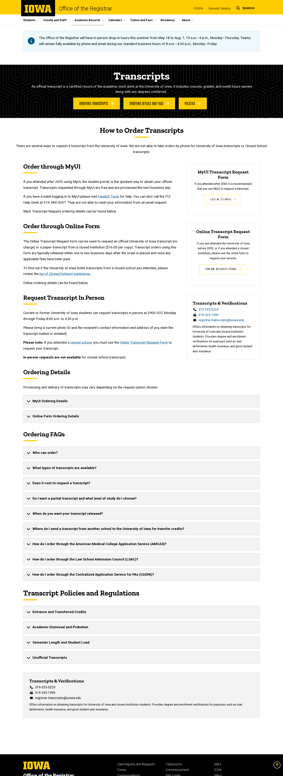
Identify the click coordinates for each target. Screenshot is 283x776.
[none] (141, 401)
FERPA (198, 8)
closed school (81, 342)
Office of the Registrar (85, 8)
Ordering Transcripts (96, 103)
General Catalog (219, 8)
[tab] (141, 401)
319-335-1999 (208, 315)
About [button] (186, 20)
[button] (245, 7)
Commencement (177, 770)
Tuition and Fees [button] (141, 20)
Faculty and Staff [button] (55, 20)
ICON (218, 770)
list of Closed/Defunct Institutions (65, 274)
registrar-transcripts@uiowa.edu (221, 320)
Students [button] (29, 20)
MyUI (217, 764)
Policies (193, 103)
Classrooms (174, 764)
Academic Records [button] (87, 20)
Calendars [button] (115, 20)
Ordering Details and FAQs (149, 103)
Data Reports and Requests (136, 764)
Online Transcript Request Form (144, 342)
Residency (168, 20)
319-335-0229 (208, 309)
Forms (121, 770)
